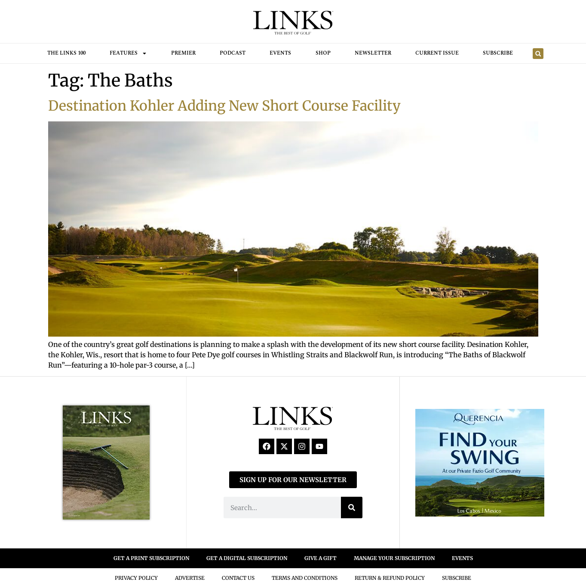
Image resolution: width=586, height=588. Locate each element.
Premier (183, 53)
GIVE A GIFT (320, 558)
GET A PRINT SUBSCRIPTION (151, 558)
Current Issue (437, 53)
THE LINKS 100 (66, 53)
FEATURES (128, 53)
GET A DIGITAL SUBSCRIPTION (246, 558)
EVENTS (462, 558)
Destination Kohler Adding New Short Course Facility (224, 106)
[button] (538, 53)
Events (280, 53)
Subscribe (498, 53)
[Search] (351, 507)
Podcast (232, 53)
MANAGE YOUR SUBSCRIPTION (394, 558)
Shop (323, 53)
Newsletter (373, 53)
